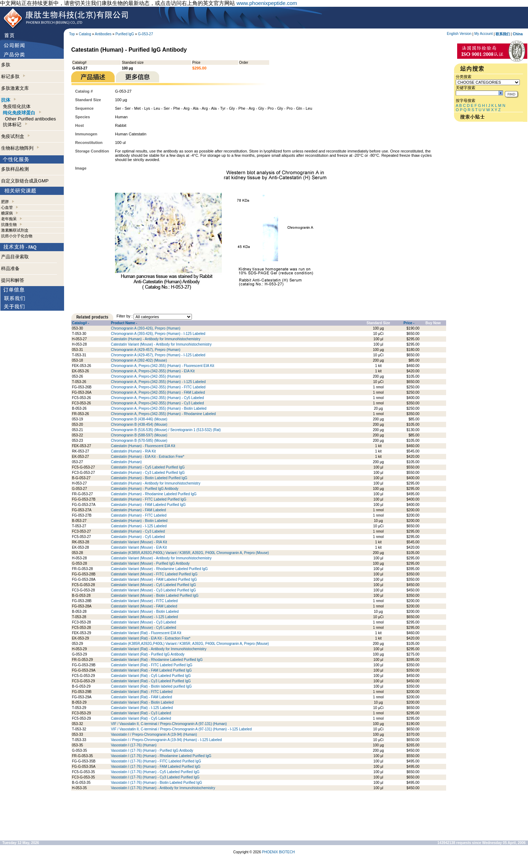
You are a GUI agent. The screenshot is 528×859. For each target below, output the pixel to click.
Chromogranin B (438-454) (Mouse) (139, 424)
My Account (483, 34)
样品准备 (10, 268)
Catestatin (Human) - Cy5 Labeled (138, 537)
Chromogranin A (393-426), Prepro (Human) (145, 328)
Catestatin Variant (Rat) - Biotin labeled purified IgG (151, 686)
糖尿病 (7, 213)
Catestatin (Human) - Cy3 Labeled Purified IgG (147, 473)
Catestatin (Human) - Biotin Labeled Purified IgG (149, 478)
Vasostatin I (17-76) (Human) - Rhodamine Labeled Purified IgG (161, 756)
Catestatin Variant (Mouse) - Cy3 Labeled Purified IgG (153, 590)
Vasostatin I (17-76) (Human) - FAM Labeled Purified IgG (155, 767)
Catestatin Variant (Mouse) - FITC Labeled (144, 601)
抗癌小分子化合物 (16, 236)
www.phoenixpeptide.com (266, 3)
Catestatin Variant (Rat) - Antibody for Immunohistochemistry (158, 649)
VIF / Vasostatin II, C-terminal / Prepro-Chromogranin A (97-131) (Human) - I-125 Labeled (181, 729)
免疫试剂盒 (15, 136)
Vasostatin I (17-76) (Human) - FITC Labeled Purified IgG (156, 761)
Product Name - (124, 323)
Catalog (85, 34)
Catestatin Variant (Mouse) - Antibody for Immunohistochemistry (161, 344)
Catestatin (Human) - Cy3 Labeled (138, 531)
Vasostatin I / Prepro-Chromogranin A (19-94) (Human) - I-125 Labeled (166, 740)
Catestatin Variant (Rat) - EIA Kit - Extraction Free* (150, 638)
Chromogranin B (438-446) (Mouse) (139, 419)
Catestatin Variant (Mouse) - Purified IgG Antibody (150, 563)
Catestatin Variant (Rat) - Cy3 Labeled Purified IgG (150, 681)
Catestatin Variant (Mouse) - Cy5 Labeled (143, 628)
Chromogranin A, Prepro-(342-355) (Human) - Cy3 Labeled (157, 403)
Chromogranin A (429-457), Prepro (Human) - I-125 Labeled (158, 355)
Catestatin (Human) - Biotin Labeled (139, 521)
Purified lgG (124, 34)
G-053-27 (145, 34)
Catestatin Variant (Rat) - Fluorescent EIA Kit (146, 633)
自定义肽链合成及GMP (25, 180)
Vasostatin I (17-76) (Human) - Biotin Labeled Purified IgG (156, 783)
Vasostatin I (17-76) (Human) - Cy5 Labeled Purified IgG (155, 772)
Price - (408, 323)
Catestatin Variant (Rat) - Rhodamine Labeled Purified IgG (157, 660)
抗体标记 (15, 124)
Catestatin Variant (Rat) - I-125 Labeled (142, 708)
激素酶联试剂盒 (14, 230)
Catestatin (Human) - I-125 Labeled (139, 526)
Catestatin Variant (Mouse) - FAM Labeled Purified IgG (154, 579)
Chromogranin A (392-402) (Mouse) (139, 360)
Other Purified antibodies (30, 118)
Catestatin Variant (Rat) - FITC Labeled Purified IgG (151, 665)
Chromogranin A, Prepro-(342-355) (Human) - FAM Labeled (158, 392)
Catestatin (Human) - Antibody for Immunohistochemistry (155, 339)
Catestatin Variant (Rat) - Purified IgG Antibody (147, 654)
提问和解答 (12, 280)
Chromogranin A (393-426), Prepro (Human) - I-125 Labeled (158, 334)
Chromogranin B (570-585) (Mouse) (139, 441)
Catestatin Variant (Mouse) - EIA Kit (139, 547)
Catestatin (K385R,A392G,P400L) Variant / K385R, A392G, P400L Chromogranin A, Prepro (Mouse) (190, 553)
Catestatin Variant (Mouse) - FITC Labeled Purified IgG (154, 574)
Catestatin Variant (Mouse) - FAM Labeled (144, 606)
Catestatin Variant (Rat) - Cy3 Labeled (141, 713)
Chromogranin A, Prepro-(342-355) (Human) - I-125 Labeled (158, 382)
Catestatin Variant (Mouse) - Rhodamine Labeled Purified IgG (159, 569)
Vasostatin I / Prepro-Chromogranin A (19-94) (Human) (154, 734)
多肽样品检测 (15, 169)
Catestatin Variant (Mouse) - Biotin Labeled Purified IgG (154, 595)
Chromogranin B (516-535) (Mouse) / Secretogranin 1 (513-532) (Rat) (165, 430)
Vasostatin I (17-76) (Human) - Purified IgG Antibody (152, 750)
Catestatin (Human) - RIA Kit (133, 451)
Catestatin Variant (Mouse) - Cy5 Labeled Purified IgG (153, 585)
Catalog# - (80, 323)
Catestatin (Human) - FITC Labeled (138, 515)
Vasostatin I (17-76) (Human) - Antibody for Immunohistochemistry (163, 788)
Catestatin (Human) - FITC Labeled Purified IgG (148, 499)
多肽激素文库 (15, 88)
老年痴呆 (9, 219)
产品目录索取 (15, 256)
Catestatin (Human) (126, 462)
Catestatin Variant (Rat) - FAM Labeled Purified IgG (151, 670)
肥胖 (5, 202)
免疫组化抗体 (17, 106)
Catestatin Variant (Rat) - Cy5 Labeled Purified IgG (150, 676)
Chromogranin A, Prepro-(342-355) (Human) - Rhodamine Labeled (163, 414)
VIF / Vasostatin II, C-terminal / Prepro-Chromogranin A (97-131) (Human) (169, 724)
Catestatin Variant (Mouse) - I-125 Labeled (144, 617)
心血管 (7, 207)
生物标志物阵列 (20, 148)
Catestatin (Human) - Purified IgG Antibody (144, 489)
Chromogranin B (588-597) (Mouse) (139, 435)
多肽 (5, 64)
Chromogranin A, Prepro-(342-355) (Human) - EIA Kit (152, 371)
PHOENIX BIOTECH (278, 852)
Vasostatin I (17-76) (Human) (133, 745)
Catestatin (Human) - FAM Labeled (138, 510)
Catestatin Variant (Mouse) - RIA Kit (139, 542)
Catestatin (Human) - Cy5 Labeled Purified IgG (147, 467)
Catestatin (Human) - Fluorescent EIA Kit (143, 446)
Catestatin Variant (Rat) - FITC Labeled (141, 692)
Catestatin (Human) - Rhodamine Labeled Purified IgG (154, 494)
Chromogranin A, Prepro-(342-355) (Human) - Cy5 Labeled (157, 398)
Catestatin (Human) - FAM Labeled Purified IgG (148, 505)
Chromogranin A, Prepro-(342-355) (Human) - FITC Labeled (158, 387)
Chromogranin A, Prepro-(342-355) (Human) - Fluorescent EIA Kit (162, 366)
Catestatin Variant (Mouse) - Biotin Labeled (144, 612)
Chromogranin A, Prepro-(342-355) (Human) (146, 376)
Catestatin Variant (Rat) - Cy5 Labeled (141, 718)
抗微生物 (9, 224)
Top (72, 34)
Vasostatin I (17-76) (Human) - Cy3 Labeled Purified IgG (155, 777)
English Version (459, 34)
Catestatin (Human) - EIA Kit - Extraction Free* (147, 457)
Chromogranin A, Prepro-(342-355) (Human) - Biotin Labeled (158, 408)
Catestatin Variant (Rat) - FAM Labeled (141, 697)
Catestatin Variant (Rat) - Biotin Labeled (142, 702)
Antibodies (103, 34)
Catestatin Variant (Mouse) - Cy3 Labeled (143, 622)
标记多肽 (13, 76)
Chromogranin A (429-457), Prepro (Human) (145, 350)
